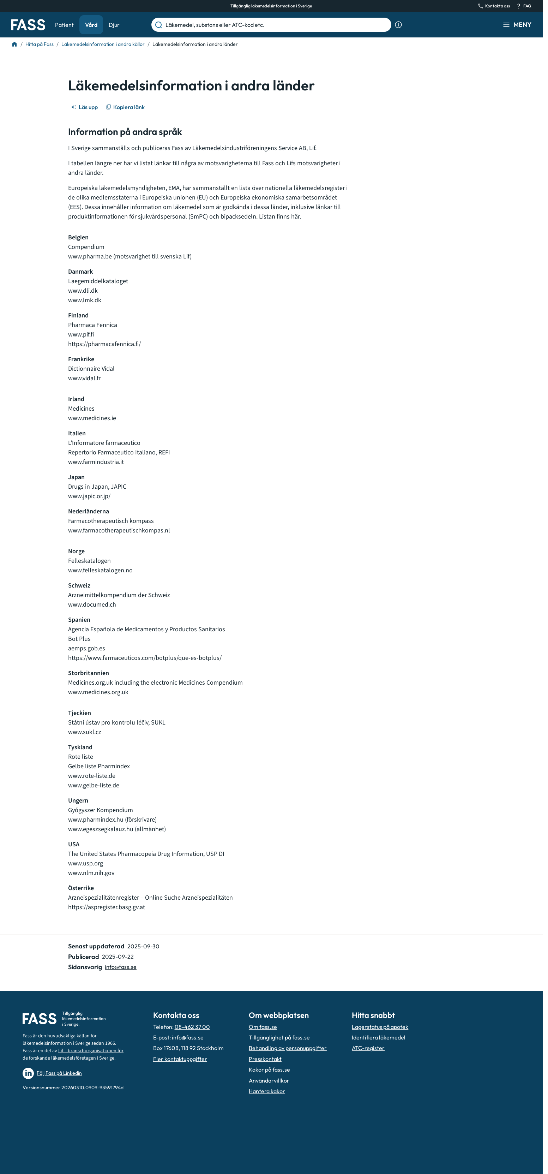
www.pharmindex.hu (96, 819)
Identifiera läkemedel (378, 1037)
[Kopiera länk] (126, 107)
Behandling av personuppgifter (288, 1047)
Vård (91, 24)
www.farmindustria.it (96, 462)
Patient (64, 24)
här (295, 216)
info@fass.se (188, 1037)
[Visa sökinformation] (398, 25)
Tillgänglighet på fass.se (279, 1037)
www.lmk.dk (84, 300)
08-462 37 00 (192, 1026)
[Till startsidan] (14, 44)
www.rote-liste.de (92, 775)
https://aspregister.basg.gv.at (106, 907)
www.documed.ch (92, 604)
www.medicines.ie (92, 418)
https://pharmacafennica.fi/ (104, 344)
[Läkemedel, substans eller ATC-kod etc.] (277, 24)
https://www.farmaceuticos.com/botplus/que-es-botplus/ (145, 658)
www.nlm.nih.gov (91, 873)
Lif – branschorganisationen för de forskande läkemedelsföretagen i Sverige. (73, 1054)
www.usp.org (85, 863)
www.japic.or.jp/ (89, 496)
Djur (114, 24)
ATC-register (368, 1047)
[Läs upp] (85, 107)
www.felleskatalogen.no (100, 570)
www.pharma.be (90, 256)
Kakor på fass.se (269, 1069)
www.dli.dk (83, 290)
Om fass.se (263, 1026)
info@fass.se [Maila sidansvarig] (121, 966)
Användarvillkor (269, 1080)
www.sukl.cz (84, 732)
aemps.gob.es (86, 648)
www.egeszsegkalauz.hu (100, 829)
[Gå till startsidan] (28, 24)
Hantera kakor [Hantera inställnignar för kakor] (267, 1091)
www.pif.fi (81, 334)
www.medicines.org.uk (98, 692)
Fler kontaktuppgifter (180, 1058)
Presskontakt (265, 1058)
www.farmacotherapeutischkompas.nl (119, 530)
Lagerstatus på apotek (380, 1026)
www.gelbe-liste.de (94, 785)
